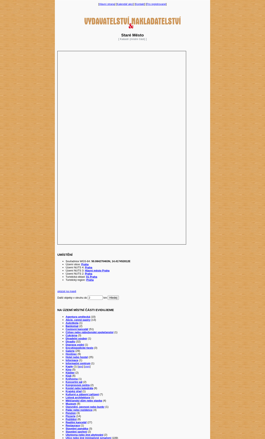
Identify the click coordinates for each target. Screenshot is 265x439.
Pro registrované (156, 4)
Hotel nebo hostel (77, 357)
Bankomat (72, 326)
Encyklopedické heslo (79, 347)
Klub (68, 375)
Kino (68, 369)
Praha (85, 264)
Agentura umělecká (78, 316)
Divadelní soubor (76, 338)
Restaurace (73, 425)
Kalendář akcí (125, 4)
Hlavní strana (107, 4)
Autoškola (72, 322)
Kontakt (139, 4)
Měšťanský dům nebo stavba (84, 400)
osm (87, 366)
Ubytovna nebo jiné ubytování (84, 434)
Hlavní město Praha (97, 270)
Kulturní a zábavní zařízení (82, 394)
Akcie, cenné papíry (78, 319)
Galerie (70, 350)
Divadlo (70, 341)
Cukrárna (71, 335)
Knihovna (72, 378)
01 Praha (91, 276)
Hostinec (71, 354)
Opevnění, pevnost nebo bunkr (85, 406)
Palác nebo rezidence (79, 409)
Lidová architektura (78, 397)
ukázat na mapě (66, 291)
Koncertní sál (74, 382)
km (105, 297)
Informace (72, 360)
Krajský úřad (74, 391)
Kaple (69, 366)
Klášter (70, 372)
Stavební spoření (76, 431)
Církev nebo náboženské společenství (89, 332)
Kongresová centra (78, 385)
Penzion (71, 413)
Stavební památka (77, 428)
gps (80, 366)
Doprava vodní (75, 344)
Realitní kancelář (76, 422)
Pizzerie (71, 416)
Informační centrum (78, 363)
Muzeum (71, 403)
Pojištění (71, 419)
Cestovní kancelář (77, 329)
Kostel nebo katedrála (79, 388)
